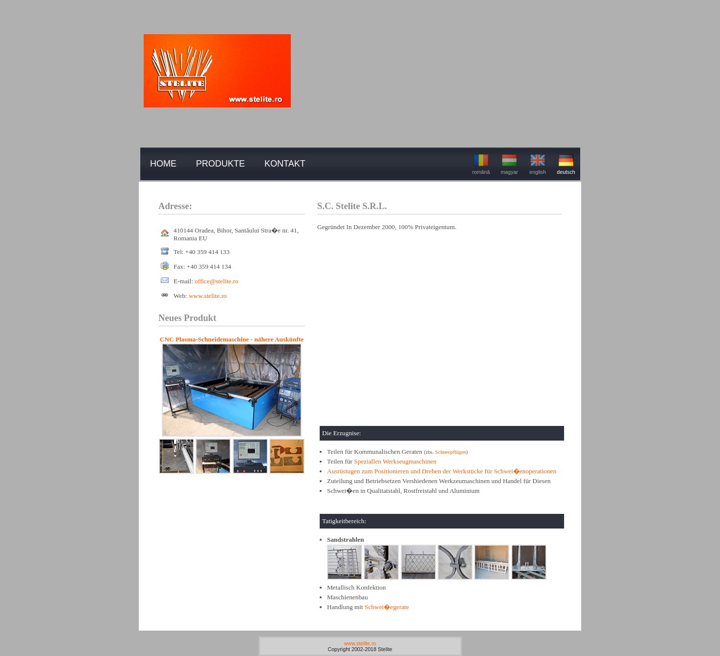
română (481, 163)
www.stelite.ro (208, 295)
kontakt (284, 164)
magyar (509, 163)
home (163, 164)
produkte (220, 164)
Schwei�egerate (387, 607)
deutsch (566, 163)
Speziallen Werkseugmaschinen (395, 461)
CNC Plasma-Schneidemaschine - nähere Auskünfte (232, 339)
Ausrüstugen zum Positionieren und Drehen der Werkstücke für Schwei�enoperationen (441, 471)
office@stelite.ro (216, 281)
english (537, 163)
